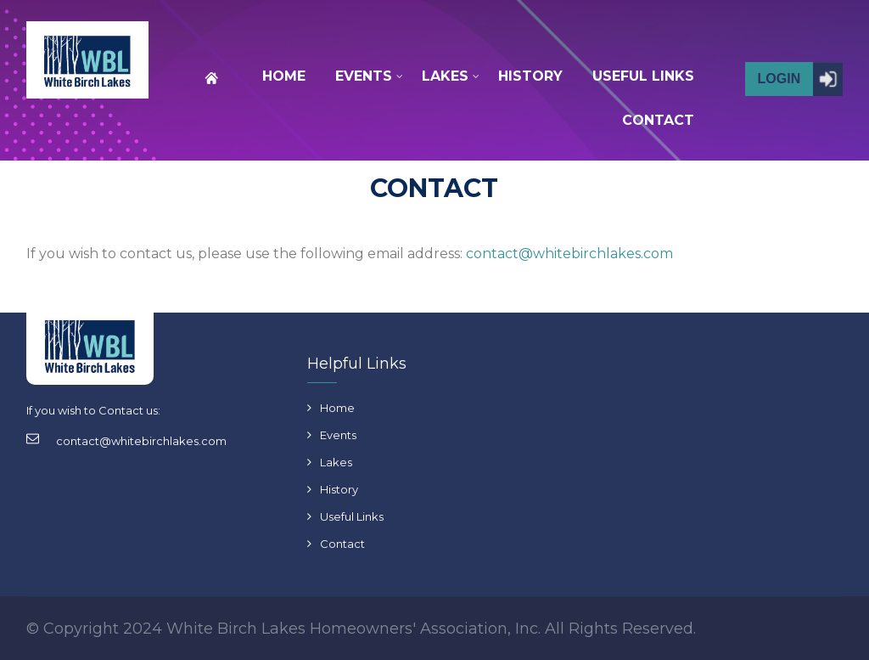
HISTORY (530, 76)
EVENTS (363, 76)
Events (338, 435)
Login (779, 78)
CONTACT (658, 120)
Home (337, 408)
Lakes (336, 462)
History (339, 489)
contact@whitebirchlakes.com (569, 253)
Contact (342, 543)
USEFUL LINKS (643, 76)
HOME (284, 76)
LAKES (445, 76)
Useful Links (352, 516)
